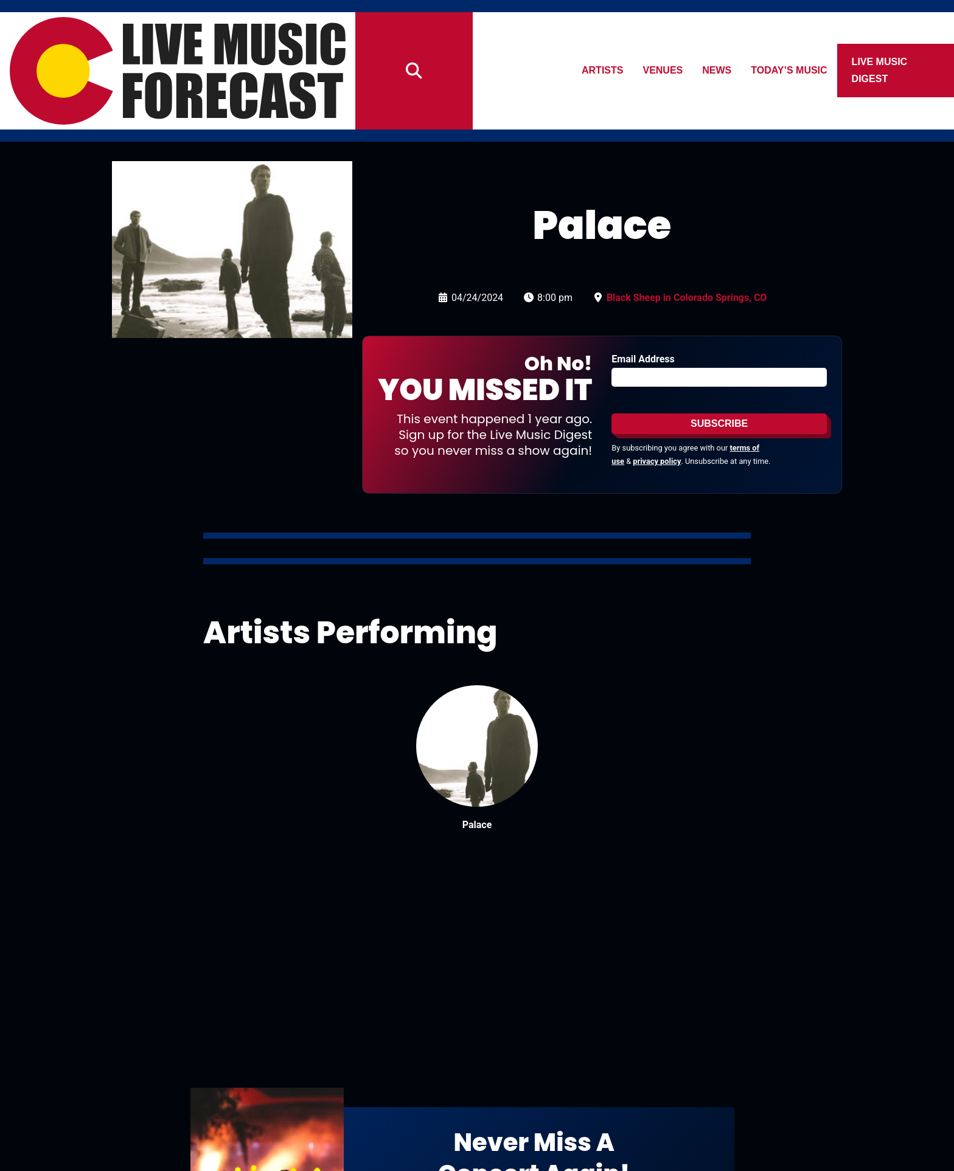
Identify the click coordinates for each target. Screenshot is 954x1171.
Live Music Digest (880, 70)
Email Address (642, 359)
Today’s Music (789, 70)
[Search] (414, 71)
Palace (477, 825)
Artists (602, 70)
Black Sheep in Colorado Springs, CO (687, 297)
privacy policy (657, 461)
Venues (663, 70)
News (717, 70)
